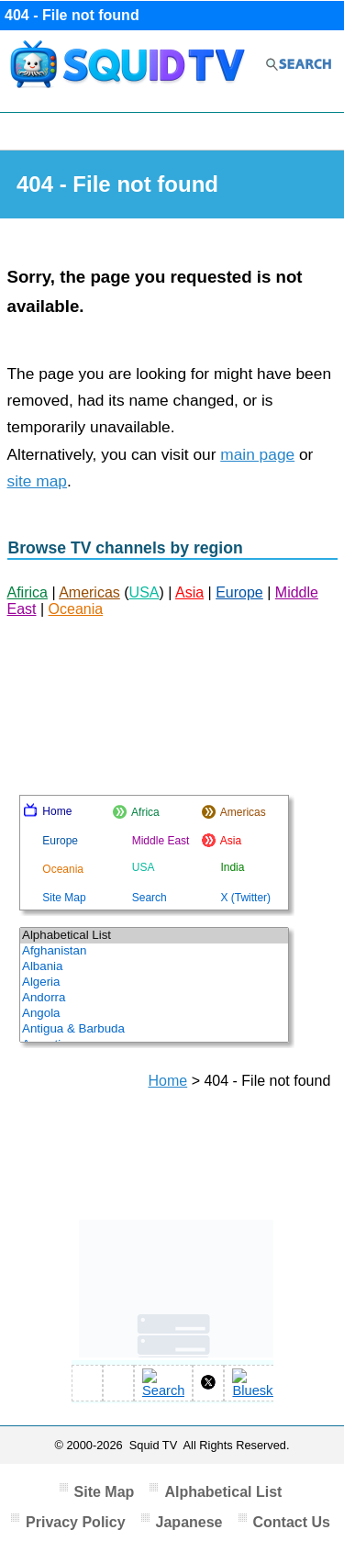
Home (168, 1081)
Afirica (27, 592)
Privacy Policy (76, 1522)
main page (257, 454)
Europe (239, 592)
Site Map (104, 1492)
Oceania (76, 609)
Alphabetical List (223, 1492)
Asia (189, 592)
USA (144, 592)
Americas (89, 592)
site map (37, 481)
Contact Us (291, 1522)
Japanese (189, 1522)
